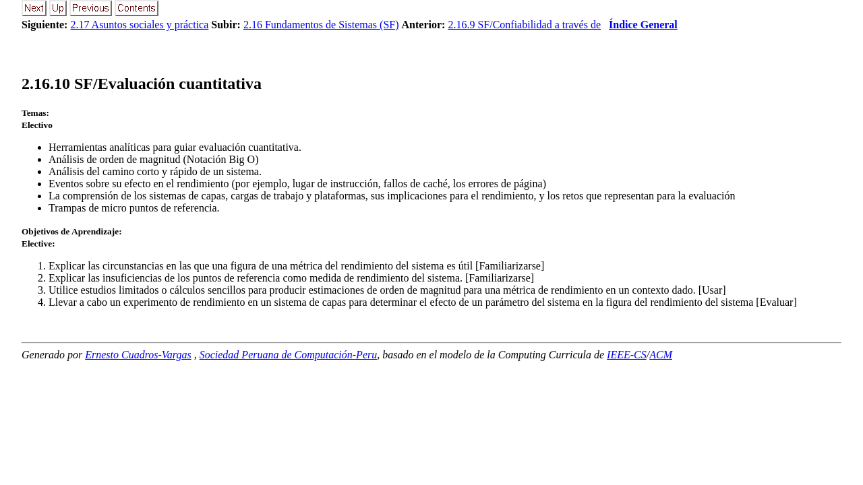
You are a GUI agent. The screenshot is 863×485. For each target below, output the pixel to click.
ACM (660, 354)
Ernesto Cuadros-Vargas (138, 354)
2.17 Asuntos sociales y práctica (139, 24)
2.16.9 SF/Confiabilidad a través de (524, 24)
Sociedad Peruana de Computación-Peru (289, 354)
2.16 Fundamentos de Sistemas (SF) (321, 24)
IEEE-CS (627, 354)
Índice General (643, 24)
